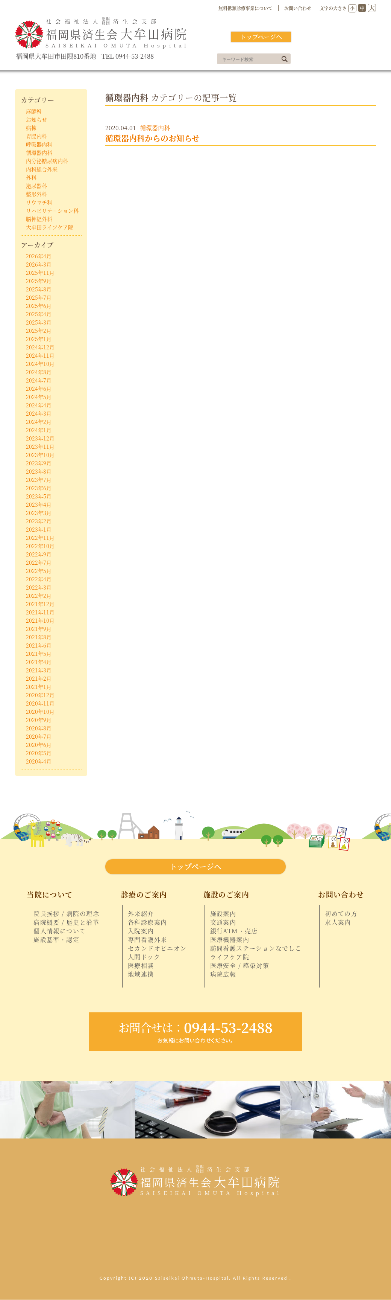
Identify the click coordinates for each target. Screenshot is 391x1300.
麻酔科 (34, 111)
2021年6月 (39, 645)
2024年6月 (39, 388)
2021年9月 (39, 628)
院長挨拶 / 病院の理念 (66, 914)
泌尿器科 (36, 185)
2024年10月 (40, 363)
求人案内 (338, 922)
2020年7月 (39, 736)
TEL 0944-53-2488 (128, 56)
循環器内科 (155, 127)
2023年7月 (39, 479)
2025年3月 (39, 322)
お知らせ (36, 119)
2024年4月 (39, 405)
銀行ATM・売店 (234, 931)
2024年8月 (39, 372)
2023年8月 (39, 471)
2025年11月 (40, 272)
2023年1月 (39, 529)
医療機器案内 (229, 940)
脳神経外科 (39, 219)
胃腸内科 (36, 136)
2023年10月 (40, 455)
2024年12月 (40, 347)
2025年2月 (39, 330)
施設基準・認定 (56, 940)
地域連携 (141, 974)
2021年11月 (40, 612)
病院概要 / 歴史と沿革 (66, 922)
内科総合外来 (42, 169)
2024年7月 (39, 380)
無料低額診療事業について (245, 8)
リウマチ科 (39, 202)
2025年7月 (39, 297)
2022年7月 (39, 562)
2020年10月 (40, 711)
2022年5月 (39, 571)
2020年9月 (39, 720)
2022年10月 (40, 546)
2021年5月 (39, 653)
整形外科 (36, 194)
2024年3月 (39, 413)
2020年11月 (40, 703)
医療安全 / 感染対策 (239, 966)
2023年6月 (39, 488)
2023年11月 (40, 446)
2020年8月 (39, 728)
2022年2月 (39, 595)
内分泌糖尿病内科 (47, 161)
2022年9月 (39, 554)
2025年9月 (39, 281)
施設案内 (223, 914)
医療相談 (141, 966)
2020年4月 (39, 761)
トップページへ (261, 36)
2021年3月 (39, 670)
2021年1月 (39, 686)
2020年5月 (39, 753)
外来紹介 (141, 914)
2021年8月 (39, 637)
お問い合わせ (297, 8)
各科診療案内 (147, 922)
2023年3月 (39, 513)
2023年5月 (39, 496)
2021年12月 (40, 604)
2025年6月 (39, 305)
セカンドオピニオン (157, 948)
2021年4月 (39, 662)
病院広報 (223, 974)
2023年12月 (40, 438)
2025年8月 (39, 289)
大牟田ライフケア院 (49, 227)
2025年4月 (39, 314)
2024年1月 (39, 430)
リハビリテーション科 (52, 210)
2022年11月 (40, 537)
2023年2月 (39, 521)
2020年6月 (39, 744)
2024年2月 (39, 421)
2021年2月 (39, 678)
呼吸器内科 (39, 144)
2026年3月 (39, 264)
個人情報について (59, 931)
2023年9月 (39, 463)
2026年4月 (39, 256)
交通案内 (223, 922)
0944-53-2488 (195, 1027)
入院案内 (141, 931)
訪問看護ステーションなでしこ (256, 948)
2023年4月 (39, 504)
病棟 (31, 127)
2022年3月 (39, 587)
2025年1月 (39, 339)
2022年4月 (39, 579)
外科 (31, 177)
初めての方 (341, 914)
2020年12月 (40, 695)
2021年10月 (40, 620)
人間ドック (144, 957)
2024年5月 (39, 397)
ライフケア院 (229, 957)
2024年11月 (40, 355)
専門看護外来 (147, 940)
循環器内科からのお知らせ (152, 137)
